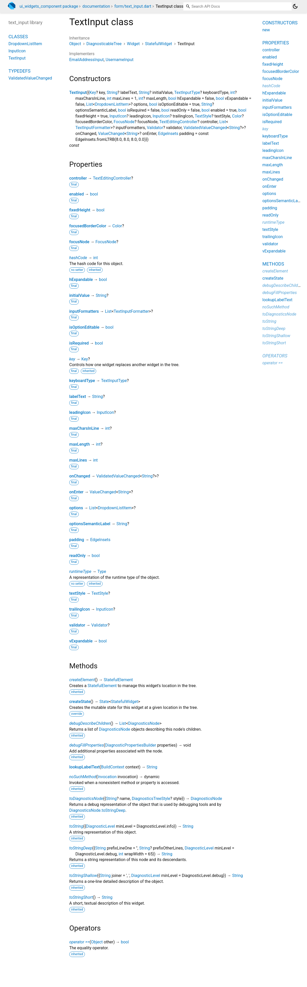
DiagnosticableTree (104, 43)
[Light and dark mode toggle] (295, 6)
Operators (274, 355)
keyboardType (82, 380)
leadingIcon (80, 412)
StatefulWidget (158, 43)
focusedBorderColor (87, 225)
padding (76, 539)
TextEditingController (178, 121)
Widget (133, 43)
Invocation (106, 776)
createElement (82, 679)
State (104, 701)
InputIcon (118, 116)
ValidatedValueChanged (205, 127)
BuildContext (112, 767)
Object (75, 43)
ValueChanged (111, 133)
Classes (18, 36)
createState (80, 701)
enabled (76, 194)
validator (77, 625)
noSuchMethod (82, 776)
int (232, 92)
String (112, 92)
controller (78, 178)
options (76, 507)
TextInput (78, 92)
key (72, 359)
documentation (96, 6)
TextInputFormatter (93, 127)
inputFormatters (84, 311)
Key (93, 92)
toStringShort (81, 897)
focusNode (79, 241)
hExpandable (81, 279)
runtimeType (80, 571)
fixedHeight (79, 210)
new (266, 29)
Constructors (280, 22)
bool (172, 98)
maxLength (79, 444)
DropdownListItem (111, 104)
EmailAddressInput (86, 59)
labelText (77, 396)
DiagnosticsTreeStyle (151, 798)
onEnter (76, 492)
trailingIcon (79, 609)
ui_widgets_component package (48, 6)
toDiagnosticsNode (86, 798)
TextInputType (187, 92)
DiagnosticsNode (143, 723)
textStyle (77, 593)
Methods (273, 264)
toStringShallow (83, 875)
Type (101, 571)
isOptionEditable (84, 327)
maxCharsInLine (84, 428)
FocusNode (124, 121)
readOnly (77, 555)
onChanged (79, 476)
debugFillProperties (86, 745)
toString (76, 826)
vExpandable (81, 641)
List (89, 104)
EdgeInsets (168, 133)
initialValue (79, 295)
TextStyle (203, 116)
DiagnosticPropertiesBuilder (130, 745)
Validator (155, 127)
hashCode (78, 257)
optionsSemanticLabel (89, 523)
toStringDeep (80, 848)
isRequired (79, 343)
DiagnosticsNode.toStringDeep (97, 810)
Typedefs (19, 71)
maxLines (78, 460)
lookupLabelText (84, 767)
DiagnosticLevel (100, 826)
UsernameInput (120, 59)
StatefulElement (118, 679)
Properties (275, 42)
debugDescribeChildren (89, 723)
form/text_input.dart (132, 6)
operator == (79, 942)
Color (237, 116)
